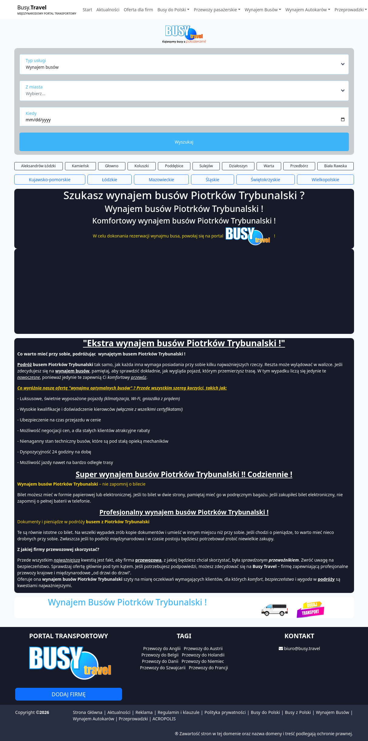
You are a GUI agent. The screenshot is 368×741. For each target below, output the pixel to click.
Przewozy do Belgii (160, 655)
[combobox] (186, 64)
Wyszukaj (184, 142)
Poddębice (174, 165)
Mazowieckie (161, 179)
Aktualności (108, 9)
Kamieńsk (80, 165)
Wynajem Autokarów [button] (306, 9)
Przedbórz (299, 165)
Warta (269, 165)
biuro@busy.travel (302, 648)
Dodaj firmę (69, 694)
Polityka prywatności (225, 712)
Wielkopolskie (325, 179)
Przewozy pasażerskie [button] (215, 9)
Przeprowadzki (133, 719)
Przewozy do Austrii (203, 648)
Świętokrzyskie (265, 179)
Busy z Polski (298, 712)
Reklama (144, 712)
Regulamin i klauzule (178, 712)
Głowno (111, 165)
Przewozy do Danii (160, 661)
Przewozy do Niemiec (203, 661)
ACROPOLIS (163, 719)
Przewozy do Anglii (162, 648)
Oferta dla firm (138, 9)
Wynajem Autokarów (93, 719)
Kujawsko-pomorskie (49, 179)
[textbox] (182, 92)
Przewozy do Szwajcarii (163, 667)
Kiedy (31, 113)
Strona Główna (87, 712)
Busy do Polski (265, 712)
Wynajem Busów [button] (261, 9)
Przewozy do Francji (208, 667)
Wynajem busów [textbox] (42, 67)
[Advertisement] (156, 291)
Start (87, 9)
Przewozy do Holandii (203, 655)
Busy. (46, 10)
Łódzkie (109, 179)
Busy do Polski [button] (171, 9)
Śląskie (212, 179)
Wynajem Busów (332, 712)
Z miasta (34, 87)
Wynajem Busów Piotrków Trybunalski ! (127, 602)
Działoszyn (238, 165)
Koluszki (142, 165)
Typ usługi (36, 60)
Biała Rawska (335, 165)
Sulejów (206, 165)
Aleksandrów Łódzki (38, 165)
